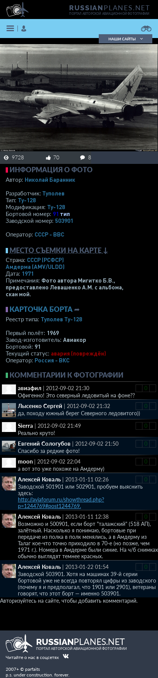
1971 (28, 273)
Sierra (25, 425)
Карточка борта (41, 309)
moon (25, 461)
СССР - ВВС (49, 234)
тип (65, 213)
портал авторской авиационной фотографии (109, 14)
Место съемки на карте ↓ (58, 250)
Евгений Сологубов (44, 443)
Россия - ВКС (52, 360)
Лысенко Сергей (40, 405)
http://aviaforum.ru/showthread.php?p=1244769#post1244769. (61, 502)
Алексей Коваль (39, 479)
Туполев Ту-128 (61, 319)
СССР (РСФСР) (45, 259)
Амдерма (35, 266)
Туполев (53, 193)
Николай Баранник (50, 179)
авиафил (29, 387)
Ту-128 (27, 200)
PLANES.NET (109, 7)
